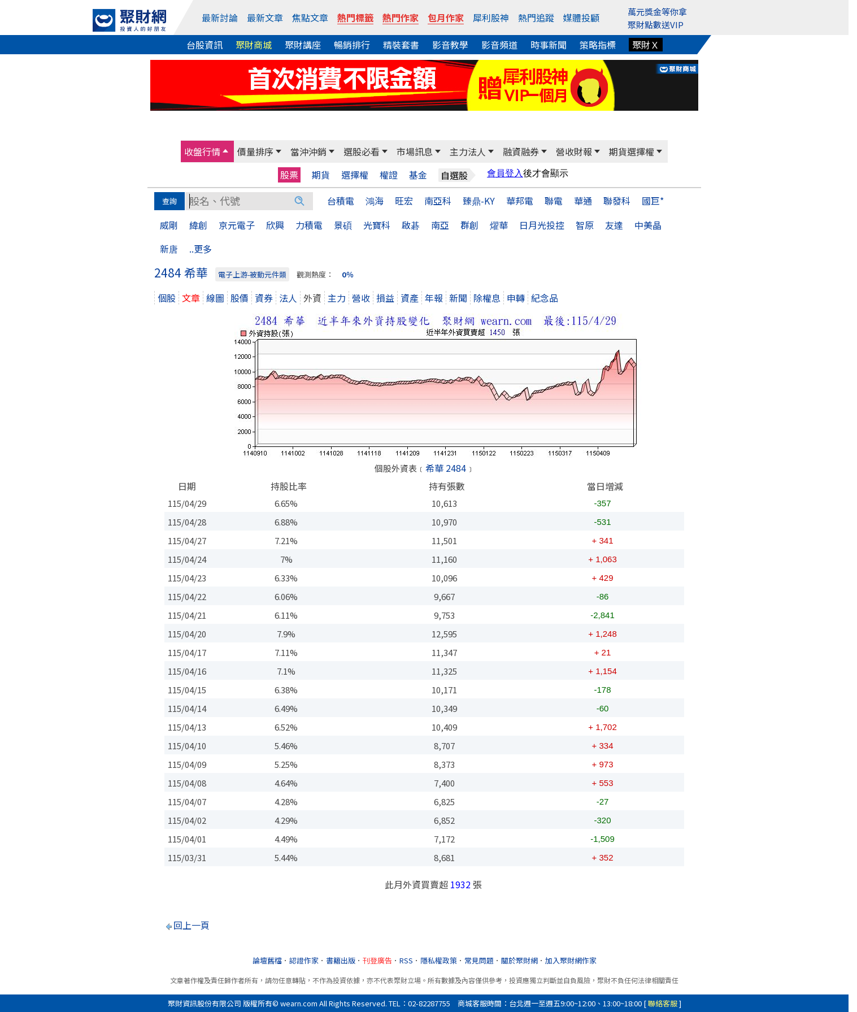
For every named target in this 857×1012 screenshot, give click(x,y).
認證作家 (304, 960)
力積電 (309, 225)
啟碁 (411, 225)
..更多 (200, 248)
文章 (191, 298)
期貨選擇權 (631, 151)
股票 (289, 174)
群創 (469, 225)
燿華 (499, 225)
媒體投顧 (581, 17)
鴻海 (375, 200)
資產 (410, 298)
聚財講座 (303, 44)
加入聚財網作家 (571, 960)
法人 (288, 298)
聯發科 (616, 200)
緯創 (198, 225)
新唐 (169, 248)
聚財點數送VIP (656, 25)
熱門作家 (400, 17)
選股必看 (361, 151)
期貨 (321, 175)
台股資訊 (204, 44)
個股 (167, 298)
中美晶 (648, 225)
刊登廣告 (377, 960)
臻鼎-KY (479, 200)
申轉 (516, 298)
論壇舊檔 (267, 960)
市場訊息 (415, 151)
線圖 (215, 298)
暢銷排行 (352, 44)
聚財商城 (254, 44)
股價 (239, 298)
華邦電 (519, 200)
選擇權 (354, 175)
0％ (348, 274)
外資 (312, 298)
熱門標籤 (355, 17)
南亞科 (437, 200)
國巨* (653, 200)
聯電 (554, 200)
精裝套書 (401, 44)
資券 (264, 298)
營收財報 (574, 151)
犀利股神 (491, 17)
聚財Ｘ (645, 44)
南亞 (440, 225)
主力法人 (468, 151)
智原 (585, 225)
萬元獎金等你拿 (657, 12)
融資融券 (521, 151)
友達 (614, 225)
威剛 (169, 225)
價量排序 (255, 151)
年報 (434, 298)
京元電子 (237, 225)
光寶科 (376, 225)
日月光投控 (541, 225)
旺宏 (404, 200)
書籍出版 (340, 960)
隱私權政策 (438, 960)
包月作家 (446, 17)
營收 (361, 298)
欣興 (275, 225)
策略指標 (598, 44)
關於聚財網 (519, 960)
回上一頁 (191, 925)
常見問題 (479, 960)
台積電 (340, 200)
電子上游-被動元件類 (252, 274)
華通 (583, 200)
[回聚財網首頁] (129, 20)
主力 (337, 298)
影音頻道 (499, 44)
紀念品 (544, 298)
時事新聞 (548, 44)
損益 (385, 298)
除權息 (487, 298)
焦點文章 (310, 17)
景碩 (343, 225)
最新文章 (265, 17)
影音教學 (450, 44)
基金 (418, 175)
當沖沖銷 (308, 151)
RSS (406, 960)
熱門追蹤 (536, 17)
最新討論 (220, 17)
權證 (389, 175)
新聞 (458, 298)
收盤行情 (202, 151)
